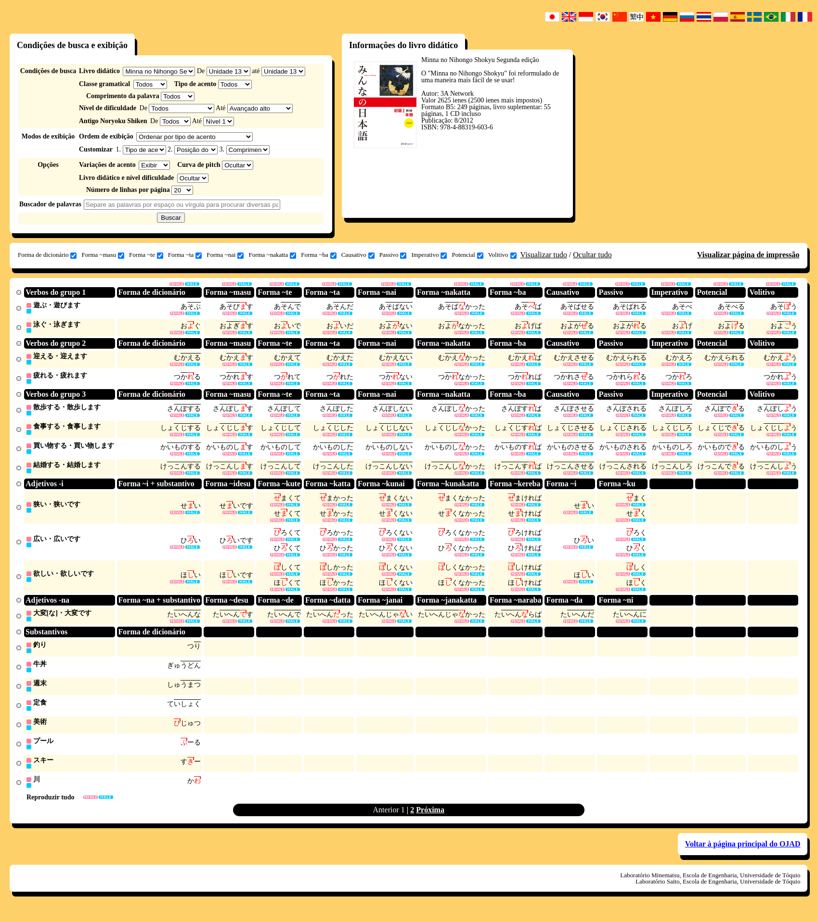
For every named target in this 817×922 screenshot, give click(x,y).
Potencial (467, 255)
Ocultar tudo (592, 255)
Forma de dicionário (47, 255)
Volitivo (502, 255)
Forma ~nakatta (272, 255)
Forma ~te (146, 255)
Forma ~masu (102, 255)
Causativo (358, 255)
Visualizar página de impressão (748, 255)
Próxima (430, 821)
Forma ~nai (225, 255)
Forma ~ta (185, 255)
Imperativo (429, 255)
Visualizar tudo (543, 255)
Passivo (393, 255)
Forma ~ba (319, 255)
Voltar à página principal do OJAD (743, 855)
